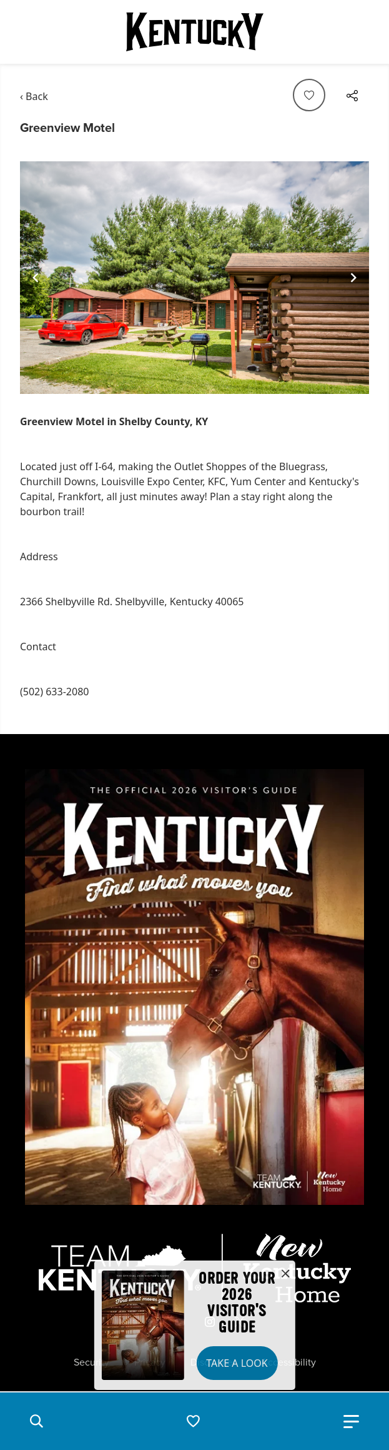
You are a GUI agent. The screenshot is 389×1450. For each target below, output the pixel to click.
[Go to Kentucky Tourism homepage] (194, 32)
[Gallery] (194, 278)
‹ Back (34, 96)
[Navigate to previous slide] (35, 277)
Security (91, 1362)
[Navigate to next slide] (353, 277)
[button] (36, 1421)
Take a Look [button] (236, 1363)
